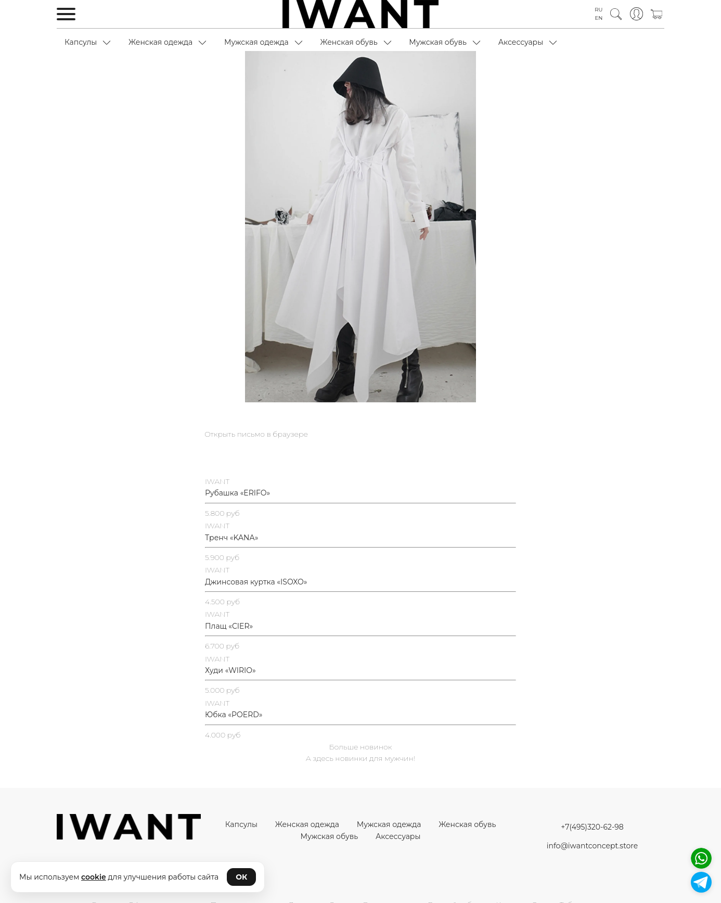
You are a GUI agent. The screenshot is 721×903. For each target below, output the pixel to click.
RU (598, 9)
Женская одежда (160, 42)
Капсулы (81, 42)
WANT (218, 525)
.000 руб (224, 690)
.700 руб (224, 646)
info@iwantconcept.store (592, 845)
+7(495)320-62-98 (592, 827)
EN (599, 18)
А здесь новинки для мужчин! (360, 758)
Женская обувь (348, 42)
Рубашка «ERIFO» (237, 493)
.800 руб (224, 513)
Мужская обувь (438, 42)
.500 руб (225, 601)
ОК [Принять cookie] (241, 877)
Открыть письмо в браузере (256, 434)
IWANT (217, 481)
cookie (93, 877)
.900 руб (224, 557)
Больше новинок (360, 747)
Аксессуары (521, 42)
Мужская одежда (256, 42)
